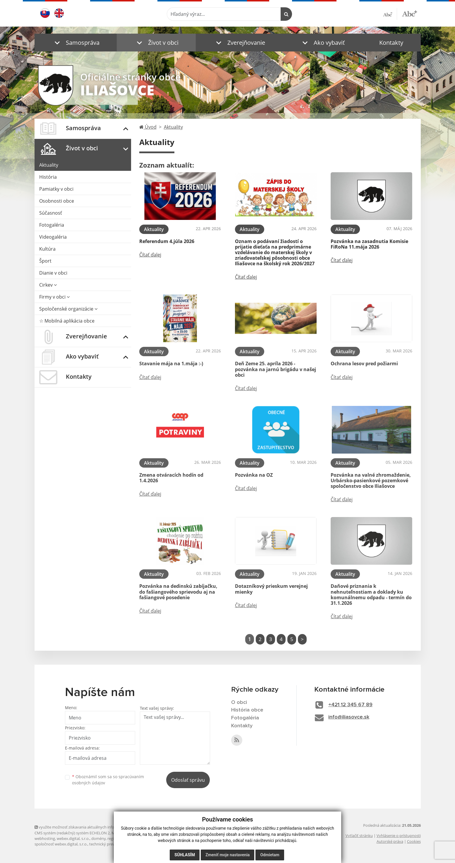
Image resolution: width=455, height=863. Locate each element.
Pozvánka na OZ (254, 475)
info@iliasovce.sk (348, 717)
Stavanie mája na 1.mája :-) (171, 363)
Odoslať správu (188, 780)
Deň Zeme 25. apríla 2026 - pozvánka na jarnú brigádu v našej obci (275, 369)
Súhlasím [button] (184, 854)
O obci (239, 702)
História (48, 177)
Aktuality (48, 165)
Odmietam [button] (269, 854)
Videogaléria (53, 237)
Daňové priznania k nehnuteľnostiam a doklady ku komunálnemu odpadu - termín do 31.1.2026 (371, 594)
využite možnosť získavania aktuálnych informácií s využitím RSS (92, 827)
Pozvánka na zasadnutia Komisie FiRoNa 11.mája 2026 (369, 244)
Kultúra (47, 249)
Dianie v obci (53, 273)
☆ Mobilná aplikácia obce (67, 321)
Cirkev (48, 285)
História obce (247, 710)
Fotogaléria (51, 225)
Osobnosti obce (56, 201)
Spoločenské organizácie (68, 309)
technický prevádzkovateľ (111, 844)
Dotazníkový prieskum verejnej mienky (271, 589)
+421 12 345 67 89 (350, 704)
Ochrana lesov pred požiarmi (364, 363)
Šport (45, 261)
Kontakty (391, 42)
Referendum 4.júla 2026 (166, 241)
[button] (76, 42)
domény (98, 838)
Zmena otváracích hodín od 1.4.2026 (171, 478)
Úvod (148, 127)
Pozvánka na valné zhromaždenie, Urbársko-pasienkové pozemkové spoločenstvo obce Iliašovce (371, 480)
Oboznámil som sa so (108, 780)
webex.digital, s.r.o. (73, 838)
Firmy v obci (54, 297)
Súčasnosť (50, 213)
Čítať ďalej (150, 255)
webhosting (45, 838)
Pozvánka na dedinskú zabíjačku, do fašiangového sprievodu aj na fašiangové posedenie (178, 591)
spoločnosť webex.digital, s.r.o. (61, 844)
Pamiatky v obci (56, 189)
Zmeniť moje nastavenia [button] (227, 854)
